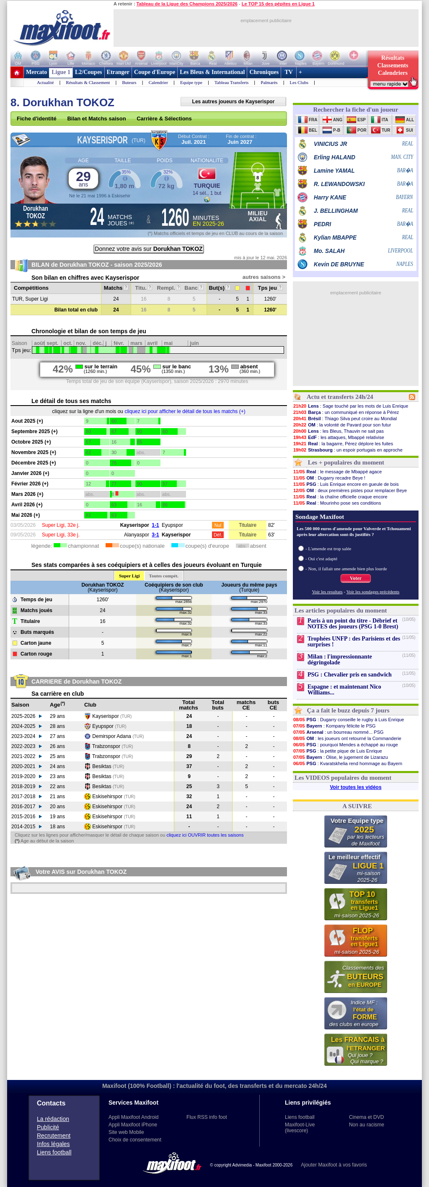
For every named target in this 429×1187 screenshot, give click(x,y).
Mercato (36, 72)
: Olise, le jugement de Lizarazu (340, 757)
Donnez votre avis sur (148, 248)
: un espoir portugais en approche (348, 449)
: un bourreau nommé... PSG (338, 732)
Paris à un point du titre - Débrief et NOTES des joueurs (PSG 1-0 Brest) (353, 624)
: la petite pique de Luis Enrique (337, 750)
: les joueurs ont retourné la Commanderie (347, 738)
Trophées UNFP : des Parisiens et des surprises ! (354, 642)
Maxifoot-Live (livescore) (300, 1127)
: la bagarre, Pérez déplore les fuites (343, 443)
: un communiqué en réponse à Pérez (346, 412)
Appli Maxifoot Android (133, 1117)
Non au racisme (366, 1125)
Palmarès (269, 82)
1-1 (155, 525)
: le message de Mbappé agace (337, 471)
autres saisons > (264, 277)
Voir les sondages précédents (373, 591)
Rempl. (169, 288)
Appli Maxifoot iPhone (133, 1125)
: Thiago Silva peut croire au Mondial (345, 418)
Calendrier (158, 82)
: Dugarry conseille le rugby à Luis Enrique (348, 719)
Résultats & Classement (88, 82)
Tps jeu (270, 288)
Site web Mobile (126, 1132)
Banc (193, 288)
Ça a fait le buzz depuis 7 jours (348, 710)
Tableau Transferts (231, 82)
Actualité (45, 82)
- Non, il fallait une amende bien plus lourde (346, 568)
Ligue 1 (61, 72)
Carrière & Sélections (164, 118)
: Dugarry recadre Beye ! (329, 477)
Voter (356, 578)
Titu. (143, 288)
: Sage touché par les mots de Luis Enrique (350, 405)
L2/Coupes (88, 72)
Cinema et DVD (366, 1117)
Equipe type (191, 82)
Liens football (54, 1152)
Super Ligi (129, 575)
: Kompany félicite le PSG (334, 725)
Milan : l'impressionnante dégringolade (340, 659)
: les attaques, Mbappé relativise (338, 437)
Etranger (118, 72)
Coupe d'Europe (154, 72)
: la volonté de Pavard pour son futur (342, 424)
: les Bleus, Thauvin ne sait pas (338, 431)
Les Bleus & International (212, 72)
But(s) (219, 288)
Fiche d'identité (37, 118)
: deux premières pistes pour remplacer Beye (350, 490)
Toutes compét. (163, 575)
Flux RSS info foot (206, 1117)
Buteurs (129, 82)
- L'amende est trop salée (328, 548)
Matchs (116, 288)
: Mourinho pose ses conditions (337, 502)
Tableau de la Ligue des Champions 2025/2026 (187, 3)
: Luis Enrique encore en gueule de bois (346, 484)
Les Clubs (299, 82)
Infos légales (53, 1144)
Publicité (48, 1127)
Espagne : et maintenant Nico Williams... (344, 690)
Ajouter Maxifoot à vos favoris (334, 1165)
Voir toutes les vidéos (355, 787)
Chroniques (264, 72)
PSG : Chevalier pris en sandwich (350, 674)
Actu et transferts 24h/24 (340, 396)
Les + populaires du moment (346, 462)
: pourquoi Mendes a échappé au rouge (345, 744)
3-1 (155, 535)
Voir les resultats (327, 591)
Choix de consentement (135, 1140)
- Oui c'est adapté (321, 558)
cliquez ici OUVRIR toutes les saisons (204, 834)
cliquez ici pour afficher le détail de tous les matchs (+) (184, 411)
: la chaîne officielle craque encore (340, 496)
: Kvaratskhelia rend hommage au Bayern (347, 763)
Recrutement (53, 1135)
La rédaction (53, 1119)
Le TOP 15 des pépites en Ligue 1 (278, 3)
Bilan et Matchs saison (96, 118)
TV (288, 72)
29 (83, 178)
